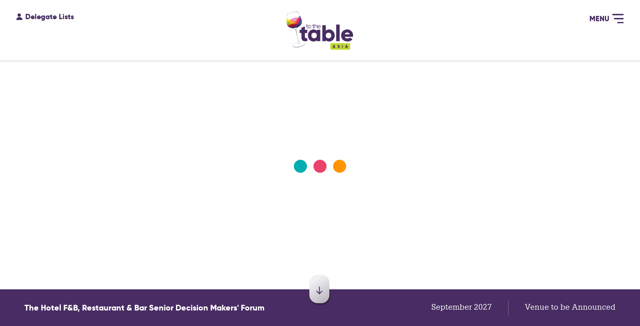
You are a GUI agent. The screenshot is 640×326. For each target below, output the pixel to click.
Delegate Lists (45, 14)
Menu (606, 18)
